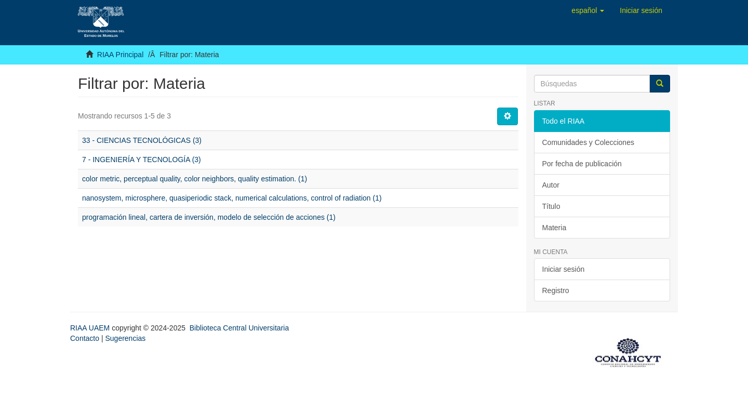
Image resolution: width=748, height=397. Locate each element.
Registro (555, 290)
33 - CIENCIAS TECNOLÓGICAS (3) (142, 140)
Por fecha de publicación (582, 164)
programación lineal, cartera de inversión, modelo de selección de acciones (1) (209, 217)
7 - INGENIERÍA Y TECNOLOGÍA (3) (141, 159)
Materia (554, 227)
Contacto (84, 338)
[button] (588, 10)
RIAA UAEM (91, 328)
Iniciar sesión (563, 269)
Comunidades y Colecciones (588, 142)
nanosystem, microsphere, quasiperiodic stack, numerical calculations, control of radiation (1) (232, 198)
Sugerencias (125, 338)
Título (551, 206)
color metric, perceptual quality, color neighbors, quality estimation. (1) (194, 179)
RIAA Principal (120, 54)
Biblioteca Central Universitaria (239, 328)
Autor (550, 185)
